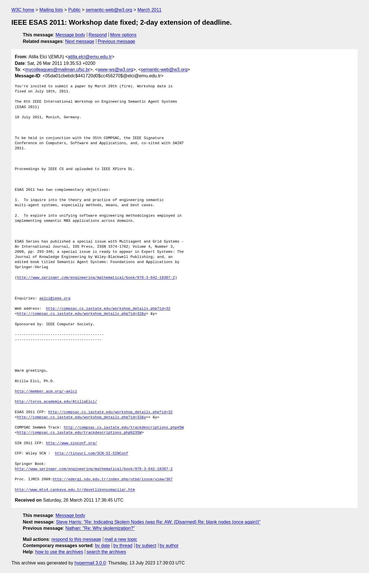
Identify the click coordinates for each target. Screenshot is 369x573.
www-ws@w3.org (115, 69)
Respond (98, 34)
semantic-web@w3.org (109, 9)
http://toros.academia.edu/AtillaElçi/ (56, 401)
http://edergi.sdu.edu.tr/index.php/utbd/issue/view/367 (113, 479)
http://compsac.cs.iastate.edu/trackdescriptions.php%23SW (79, 432)
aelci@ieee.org (54, 298)
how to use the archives (59, 551)
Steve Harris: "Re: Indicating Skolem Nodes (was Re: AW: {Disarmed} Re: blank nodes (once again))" (158, 522)
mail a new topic (121, 539)
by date (102, 545)
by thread (122, 545)
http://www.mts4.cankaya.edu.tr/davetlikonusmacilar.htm (75, 490)
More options (123, 34)
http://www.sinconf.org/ (71, 443)
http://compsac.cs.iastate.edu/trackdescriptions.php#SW (124, 427)
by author (169, 545)
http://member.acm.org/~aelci (46, 391)
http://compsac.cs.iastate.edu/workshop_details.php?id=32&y (81, 314)
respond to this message (76, 539)
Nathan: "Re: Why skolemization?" (99, 528)
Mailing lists (51, 9)
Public (74, 9)
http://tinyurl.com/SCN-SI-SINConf (91, 453)
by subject (146, 545)
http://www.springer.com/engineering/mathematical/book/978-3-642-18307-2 (96, 277)
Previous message (116, 41)
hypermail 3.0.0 (89, 562)
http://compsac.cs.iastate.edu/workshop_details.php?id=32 (108, 308)
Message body (70, 34)
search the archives (106, 551)
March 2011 (149, 9)
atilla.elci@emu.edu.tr (90, 56)
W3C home (22, 9)
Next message (79, 41)
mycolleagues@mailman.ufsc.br (57, 69)
